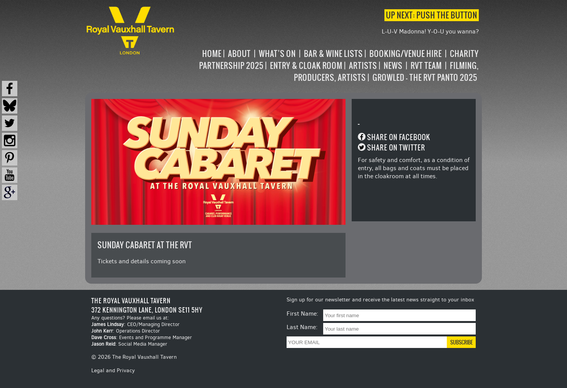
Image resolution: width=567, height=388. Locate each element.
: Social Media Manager (129, 344)
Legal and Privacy (113, 370)
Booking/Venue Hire (405, 54)
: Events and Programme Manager (141, 337)
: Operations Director (125, 331)
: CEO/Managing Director (135, 324)
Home (211, 54)
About (239, 54)
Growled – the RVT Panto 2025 (424, 78)
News (393, 66)
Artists (363, 66)
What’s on (277, 54)
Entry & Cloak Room (306, 66)
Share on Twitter (396, 147)
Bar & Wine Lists (333, 54)
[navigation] (327, 66)
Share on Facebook (398, 137)
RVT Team (426, 66)
